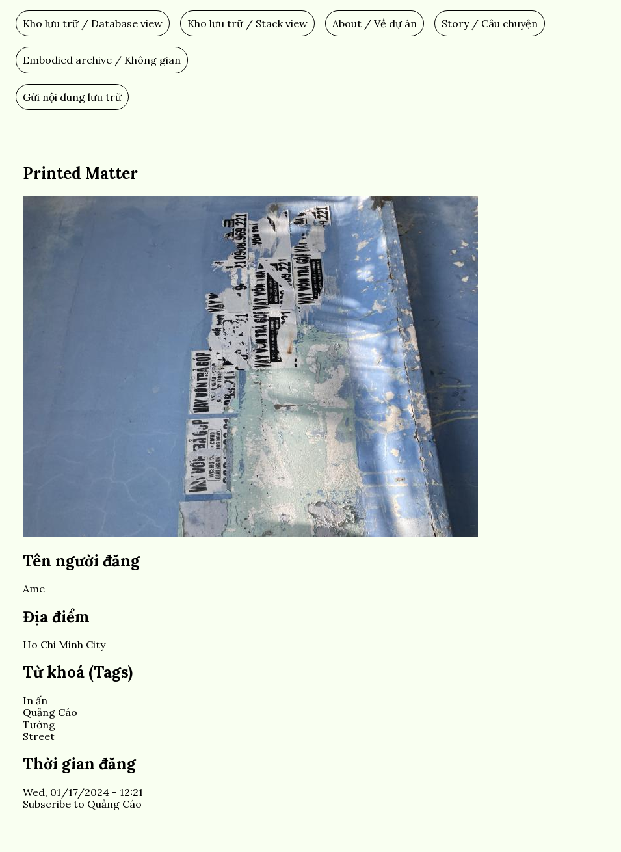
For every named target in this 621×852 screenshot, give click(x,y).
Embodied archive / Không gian (102, 59)
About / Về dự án (374, 23)
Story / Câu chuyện (490, 23)
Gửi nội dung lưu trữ (72, 96)
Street (39, 736)
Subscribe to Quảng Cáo (82, 803)
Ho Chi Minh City (64, 644)
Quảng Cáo (50, 712)
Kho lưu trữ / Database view (93, 23)
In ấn (35, 700)
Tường (39, 724)
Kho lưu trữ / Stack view (247, 23)
